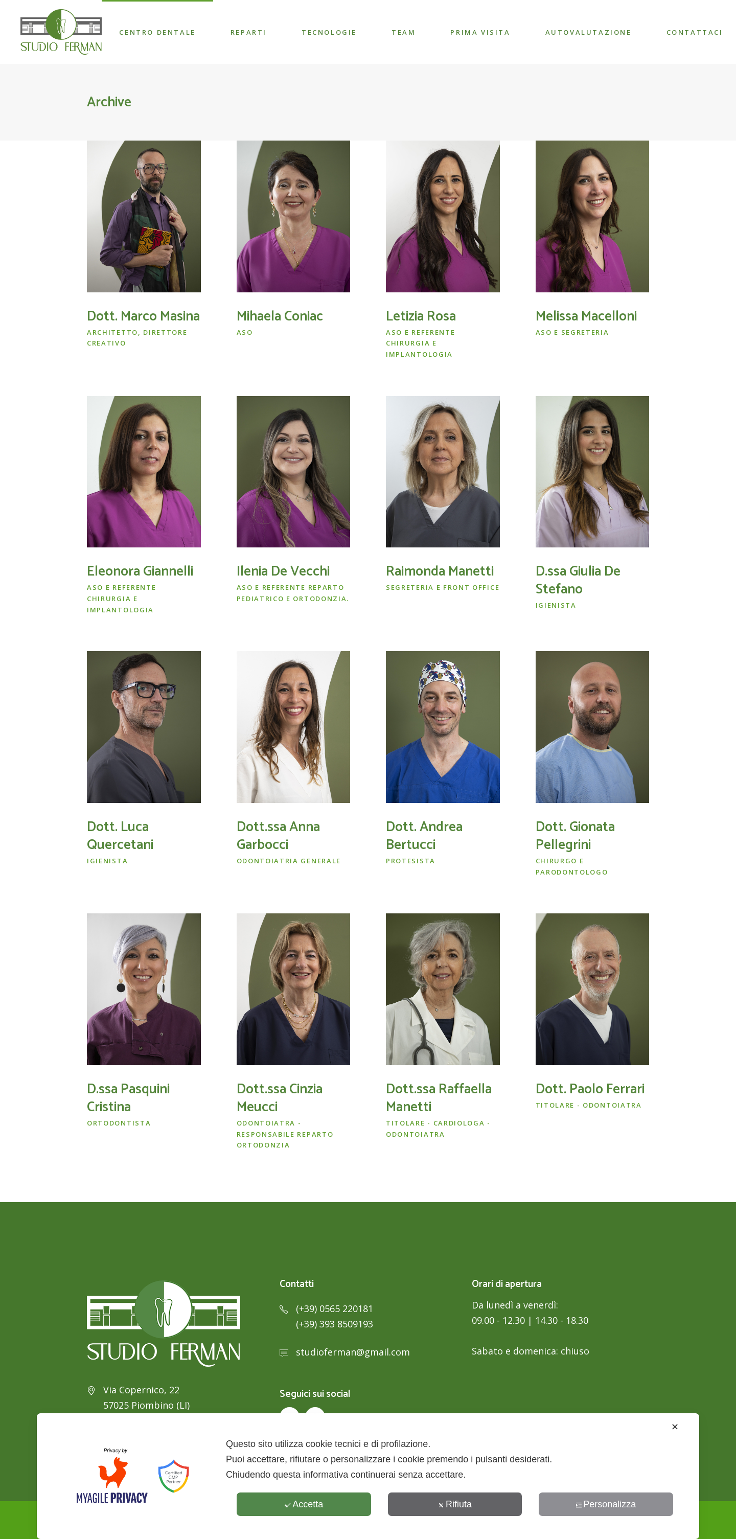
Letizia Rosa (421, 316)
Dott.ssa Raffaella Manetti (439, 1098)
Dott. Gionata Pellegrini (575, 836)
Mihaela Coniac (280, 316)
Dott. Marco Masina (143, 316)
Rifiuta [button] (455, 1504)
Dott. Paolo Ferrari (590, 1089)
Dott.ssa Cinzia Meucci (280, 1098)
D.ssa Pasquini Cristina (128, 1098)
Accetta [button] (304, 1504)
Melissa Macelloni (586, 316)
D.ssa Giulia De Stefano (578, 580)
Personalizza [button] (606, 1504)
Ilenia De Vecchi (283, 571)
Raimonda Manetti (440, 571)
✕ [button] (675, 1427)
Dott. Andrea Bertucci (424, 836)
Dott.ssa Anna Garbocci (278, 836)
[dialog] (368, 1476)
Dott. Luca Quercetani (120, 836)
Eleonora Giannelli (140, 571)
